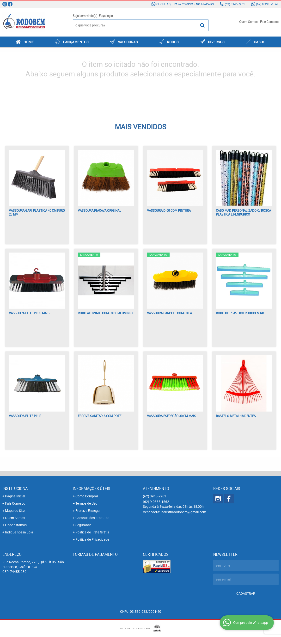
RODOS (173, 42)
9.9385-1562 (267, 4)
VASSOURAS (128, 42)
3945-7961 (235, 4)
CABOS (259, 42)
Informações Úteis (91, 488)
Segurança (83, 525)
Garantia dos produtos (92, 517)
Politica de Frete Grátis (92, 532)
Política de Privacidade (92, 539)
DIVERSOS (216, 42)
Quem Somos (248, 21)
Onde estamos (16, 525)
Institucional (16, 488)
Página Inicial (15, 496)
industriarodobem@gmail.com (183, 512)
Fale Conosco (269, 21)
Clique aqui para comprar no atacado (185, 4)
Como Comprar (86, 496)
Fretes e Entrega (87, 510)
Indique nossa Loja (19, 532)
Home (29, 42)
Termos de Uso (86, 503)
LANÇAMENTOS (76, 42)
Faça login (106, 15)
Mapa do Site (14, 510)
